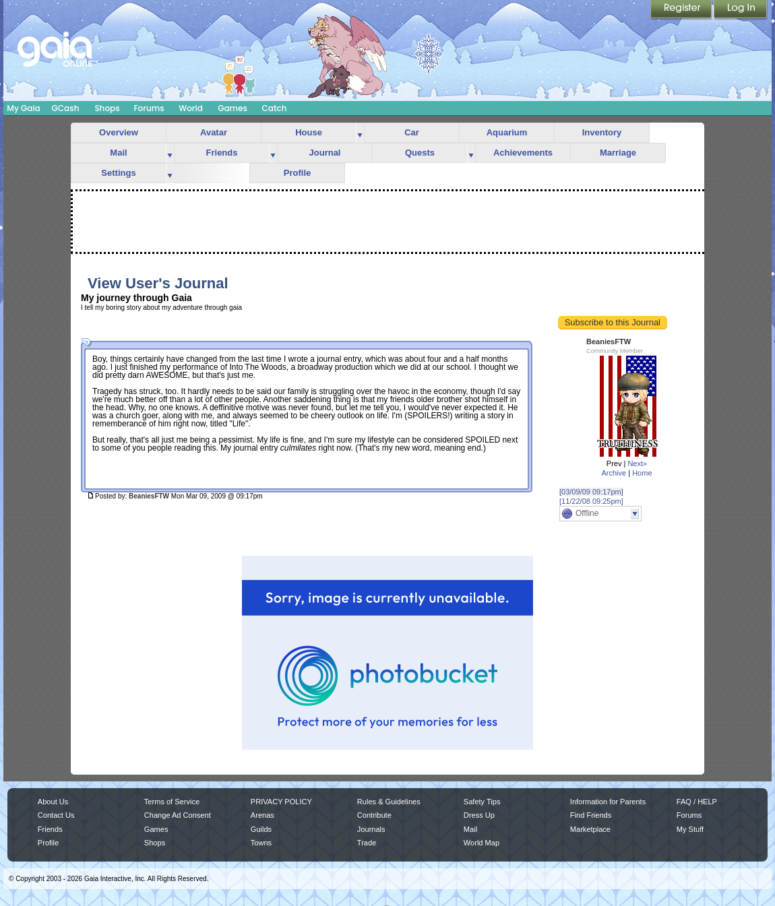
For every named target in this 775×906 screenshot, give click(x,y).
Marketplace (590, 829)
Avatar (213, 132)
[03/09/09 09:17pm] (591, 492)
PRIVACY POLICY (281, 802)
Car (411, 132)
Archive (613, 473)
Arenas (262, 815)
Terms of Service (171, 802)
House (308, 132)
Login (741, 10)
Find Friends (590, 815)
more (360, 133)
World (191, 108)
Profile (297, 173)
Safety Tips (482, 802)
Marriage (618, 153)
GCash (66, 108)
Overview (118, 132)
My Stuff (690, 829)
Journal (325, 153)
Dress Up (479, 815)
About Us (53, 802)
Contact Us (56, 815)
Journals (371, 829)
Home (642, 473)
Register (682, 10)
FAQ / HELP (697, 802)
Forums (148, 108)
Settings (118, 173)
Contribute (374, 815)
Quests (420, 153)
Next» (637, 463)
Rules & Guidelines (389, 802)
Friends (222, 153)
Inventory (602, 132)
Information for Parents (608, 802)
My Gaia (23, 108)
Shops (106, 108)
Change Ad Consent (177, 815)
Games (232, 108)
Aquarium (507, 132)
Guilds (261, 829)
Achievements (523, 153)
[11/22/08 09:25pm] (591, 501)
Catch (274, 108)
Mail (118, 153)
